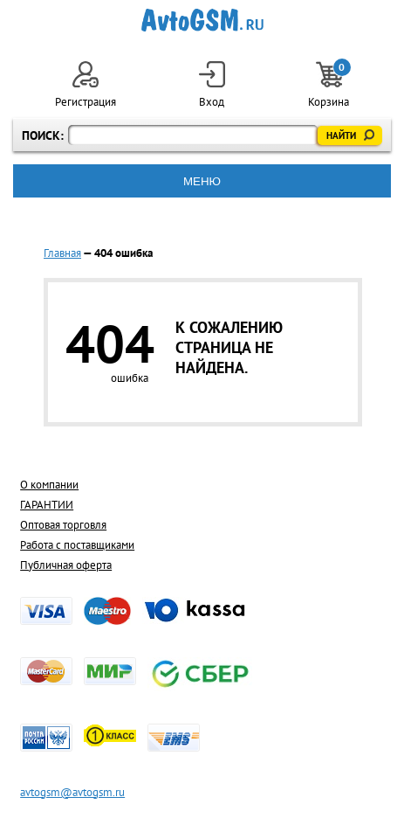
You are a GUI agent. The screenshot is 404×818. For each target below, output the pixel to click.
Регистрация (85, 85)
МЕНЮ (202, 181)
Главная (62, 253)
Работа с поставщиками (77, 544)
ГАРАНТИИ (46, 504)
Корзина (328, 85)
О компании (49, 484)
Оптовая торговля (63, 524)
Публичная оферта (66, 565)
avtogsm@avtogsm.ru (72, 792)
